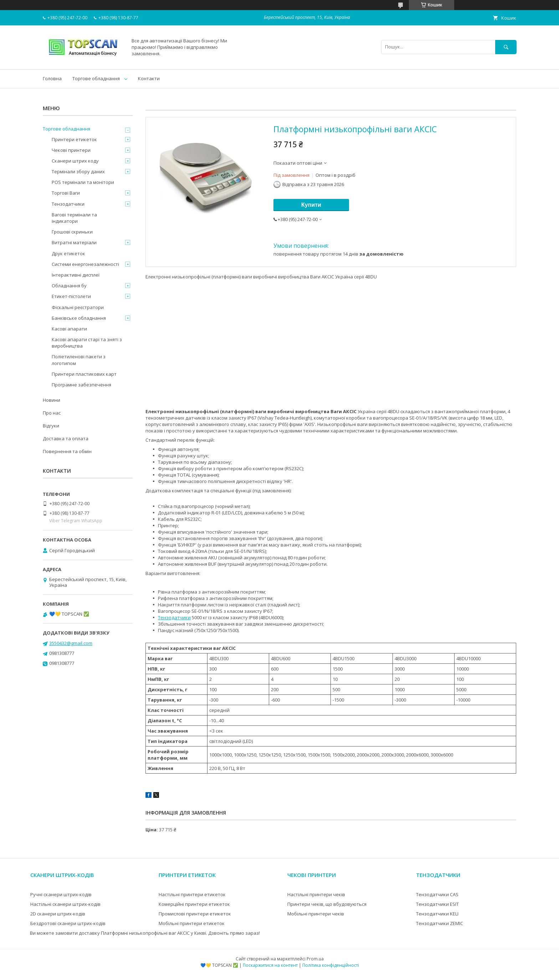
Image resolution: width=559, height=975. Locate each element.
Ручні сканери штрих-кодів (61, 894)
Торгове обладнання (96, 78)
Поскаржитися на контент (270, 965)
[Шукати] (506, 47)
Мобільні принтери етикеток (192, 923)
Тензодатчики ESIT (437, 904)
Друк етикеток (68, 253)
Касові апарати (69, 328)
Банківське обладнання (79, 318)
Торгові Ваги (66, 193)
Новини (51, 400)
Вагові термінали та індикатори (74, 217)
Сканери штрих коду (75, 161)
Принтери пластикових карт (84, 374)
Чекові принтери (71, 150)
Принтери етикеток (74, 139)
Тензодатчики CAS (437, 894)
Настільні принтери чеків (316, 894)
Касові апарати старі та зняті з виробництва (87, 342)
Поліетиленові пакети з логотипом (79, 359)
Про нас (52, 413)
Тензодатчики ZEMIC (439, 923)
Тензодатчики (174, 617)
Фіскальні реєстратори (78, 307)
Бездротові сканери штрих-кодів (68, 923)
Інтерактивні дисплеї (75, 275)
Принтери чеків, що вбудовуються (326, 904)
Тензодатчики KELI (437, 913)
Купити (311, 205)
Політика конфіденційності (330, 965)
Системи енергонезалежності (85, 264)
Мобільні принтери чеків (315, 913)
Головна (52, 78)
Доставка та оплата (65, 438)
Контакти (149, 78)
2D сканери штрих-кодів (57, 913)
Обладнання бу (69, 285)
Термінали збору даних (78, 171)
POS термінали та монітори (83, 182)
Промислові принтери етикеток (195, 913)
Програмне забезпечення (81, 384)
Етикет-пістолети (71, 296)
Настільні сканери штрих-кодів (65, 904)
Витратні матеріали (74, 242)
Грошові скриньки (72, 232)
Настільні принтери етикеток (192, 894)
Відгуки (51, 425)
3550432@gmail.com (70, 643)
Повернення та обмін (67, 451)
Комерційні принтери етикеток (194, 904)
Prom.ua (315, 959)
